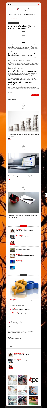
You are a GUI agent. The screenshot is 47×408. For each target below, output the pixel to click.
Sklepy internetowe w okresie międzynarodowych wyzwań (25, 255)
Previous (37, 14)
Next (38, 14)
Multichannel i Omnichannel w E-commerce (23, 249)
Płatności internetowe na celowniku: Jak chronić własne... (25, 230)
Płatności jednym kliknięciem (18, 305)
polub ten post (34, 94)
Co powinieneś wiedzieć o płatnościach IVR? (21, 309)
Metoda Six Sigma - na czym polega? (20, 176)
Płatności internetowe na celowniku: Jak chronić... (22, 354)
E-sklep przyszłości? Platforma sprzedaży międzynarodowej (25, 261)
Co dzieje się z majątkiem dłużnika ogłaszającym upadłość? (23, 135)
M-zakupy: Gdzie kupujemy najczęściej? (22, 236)
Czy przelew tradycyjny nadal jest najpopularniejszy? (21, 300)
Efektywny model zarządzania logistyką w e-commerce (23, 313)
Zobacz (10, 179)
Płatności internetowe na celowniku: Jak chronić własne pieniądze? (22, 15)
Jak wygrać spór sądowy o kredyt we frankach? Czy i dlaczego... (23, 216)
